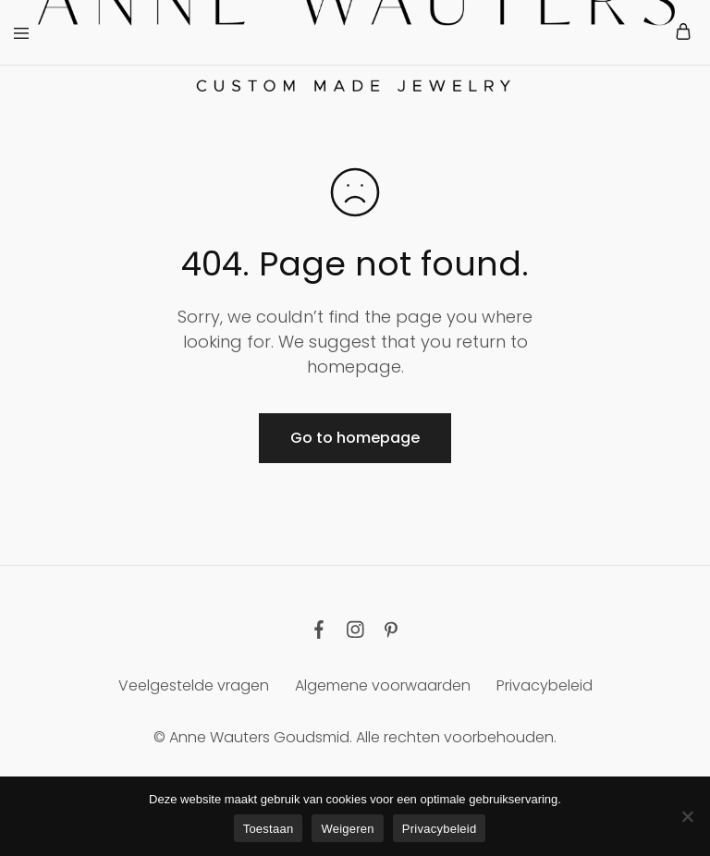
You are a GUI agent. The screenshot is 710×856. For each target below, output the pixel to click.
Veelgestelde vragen (193, 685)
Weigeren (347, 829)
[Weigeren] (687, 816)
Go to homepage (355, 437)
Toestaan (268, 829)
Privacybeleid (544, 685)
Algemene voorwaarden (383, 685)
